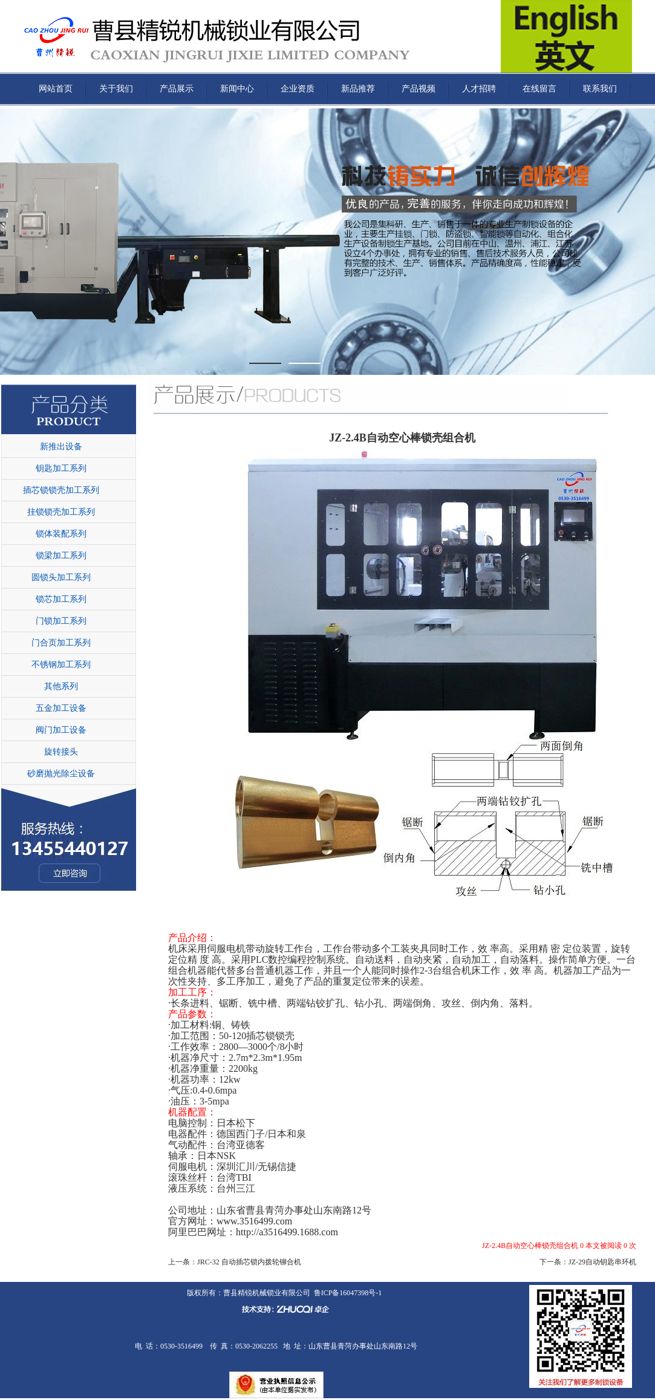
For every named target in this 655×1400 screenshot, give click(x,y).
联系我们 (600, 88)
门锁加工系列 (61, 621)
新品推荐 (358, 88)
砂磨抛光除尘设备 (61, 773)
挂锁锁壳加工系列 (61, 512)
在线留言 (539, 88)
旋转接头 (61, 751)
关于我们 (116, 88)
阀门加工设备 (61, 730)
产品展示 (177, 88)
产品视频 (418, 88)
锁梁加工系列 (61, 555)
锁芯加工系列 (61, 599)
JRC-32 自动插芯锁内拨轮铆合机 (249, 1262)
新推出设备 (61, 446)
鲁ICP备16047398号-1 (348, 1293)
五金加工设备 (61, 708)
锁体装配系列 (61, 533)
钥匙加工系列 (61, 468)
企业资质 (297, 88)
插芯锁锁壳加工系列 (61, 490)
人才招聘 (479, 88)
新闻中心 (237, 88)
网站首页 (56, 88)
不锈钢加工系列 (61, 664)
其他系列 (61, 686)
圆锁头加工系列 (61, 577)
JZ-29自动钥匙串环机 (602, 1262)
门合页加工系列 (61, 642)
